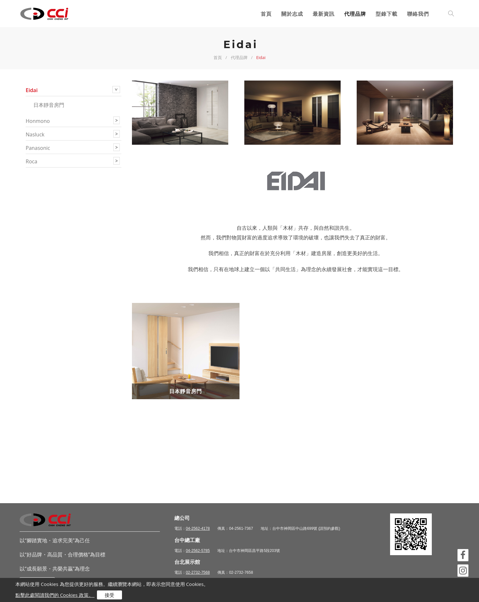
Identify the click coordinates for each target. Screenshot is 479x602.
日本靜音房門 (48, 104)
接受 (109, 595)
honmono (38, 121)
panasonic (38, 147)
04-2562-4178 (198, 528)
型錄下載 (386, 13)
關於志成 (292, 13)
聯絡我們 (418, 13)
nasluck (35, 134)
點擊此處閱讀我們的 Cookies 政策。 (54, 595)
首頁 (266, 13)
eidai (32, 90)
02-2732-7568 (198, 572)
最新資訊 (324, 13)
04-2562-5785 (198, 550)
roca (31, 161)
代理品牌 (355, 13)
